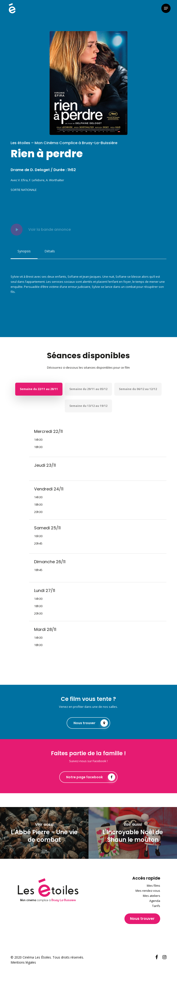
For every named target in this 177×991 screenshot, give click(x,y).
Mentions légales (23, 962)
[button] (166, 8)
